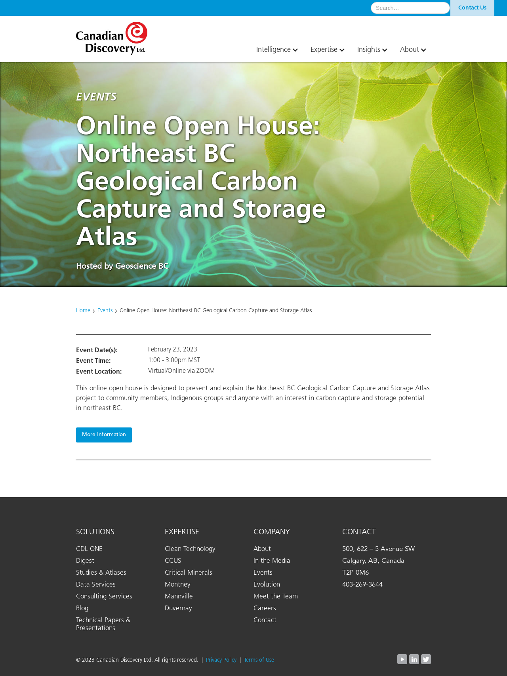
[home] (115, 35)
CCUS (173, 561)
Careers (265, 608)
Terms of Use (259, 660)
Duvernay (178, 608)
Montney (178, 584)
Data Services (96, 584)
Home (83, 310)
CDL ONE (89, 549)
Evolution (267, 584)
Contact (265, 620)
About (262, 549)
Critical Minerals (188, 573)
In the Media (272, 561)
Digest (85, 561)
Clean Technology (190, 549)
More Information (104, 435)
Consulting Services (104, 596)
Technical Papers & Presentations (103, 624)
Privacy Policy (223, 660)
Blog (82, 608)
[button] (275, 50)
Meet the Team (276, 596)
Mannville (179, 596)
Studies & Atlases (101, 573)
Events (104, 310)
